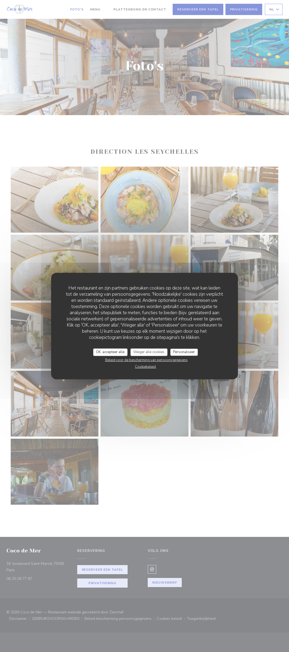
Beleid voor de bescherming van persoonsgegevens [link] (146, 359)
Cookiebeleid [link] (145, 366)
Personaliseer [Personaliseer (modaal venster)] (184, 352)
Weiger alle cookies (148, 352)
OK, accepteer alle (110, 352)
